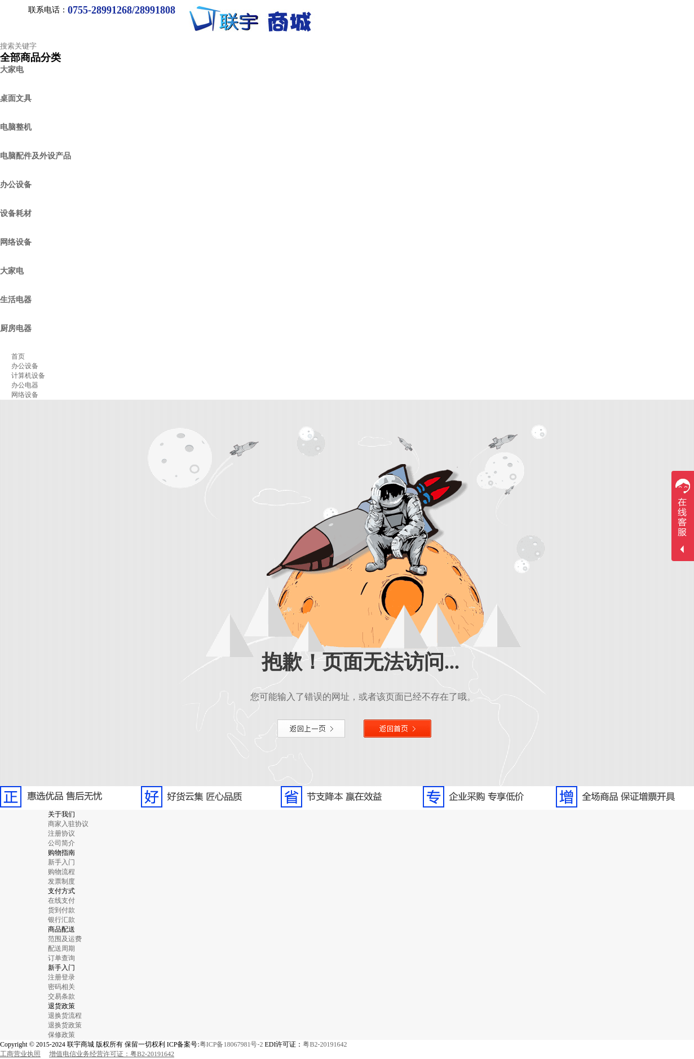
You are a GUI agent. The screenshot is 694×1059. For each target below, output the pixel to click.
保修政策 (61, 1035)
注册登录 (61, 977)
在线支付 (61, 900)
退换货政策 (65, 1025)
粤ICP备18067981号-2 (231, 1044)
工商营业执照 (20, 1054)
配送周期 (61, 948)
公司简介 (61, 843)
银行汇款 (61, 920)
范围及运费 (65, 939)
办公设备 (24, 366)
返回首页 (397, 729)
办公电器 (24, 385)
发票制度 (61, 881)
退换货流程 (65, 1016)
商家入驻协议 (68, 824)
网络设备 (24, 395)
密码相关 (61, 987)
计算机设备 (28, 376)
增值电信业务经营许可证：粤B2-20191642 (111, 1054)
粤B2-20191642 (325, 1044)
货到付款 (61, 910)
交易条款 (61, 996)
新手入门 (61, 862)
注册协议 (61, 833)
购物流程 (61, 872)
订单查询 (61, 958)
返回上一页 (311, 729)
